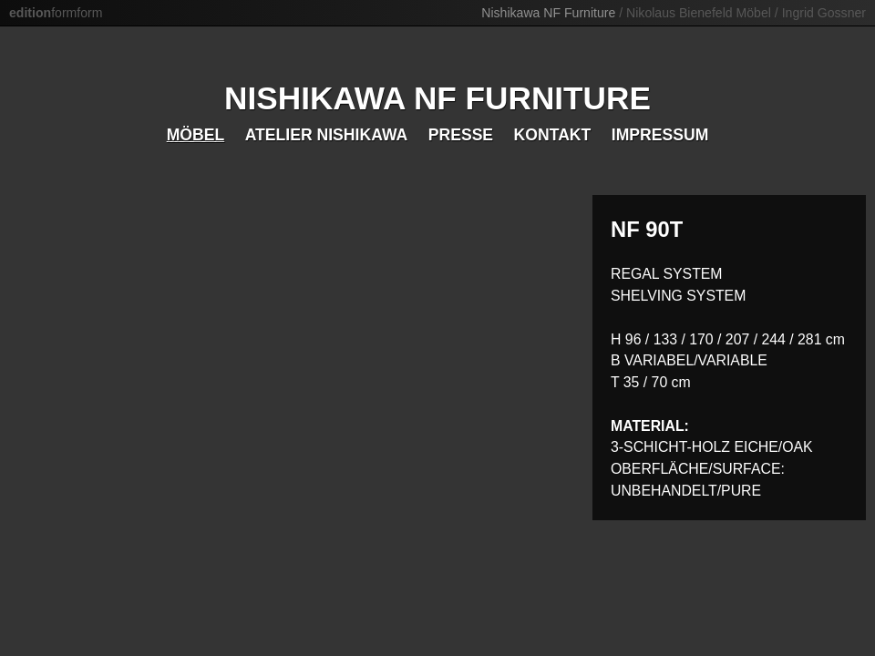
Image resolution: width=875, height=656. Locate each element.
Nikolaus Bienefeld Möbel (698, 12)
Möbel (196, 135)
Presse (460, 135)
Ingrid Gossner (824, 12)
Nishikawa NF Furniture (548, 12)
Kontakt (553, 135)
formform (55, 12)
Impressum (660, 135)
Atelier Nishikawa (326, 135)
